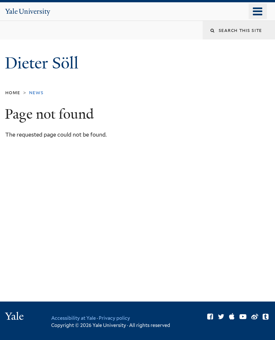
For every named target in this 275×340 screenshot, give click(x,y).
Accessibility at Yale (73, 318)
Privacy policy (114, 318)
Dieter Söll (43, 63)
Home (12, 92)
